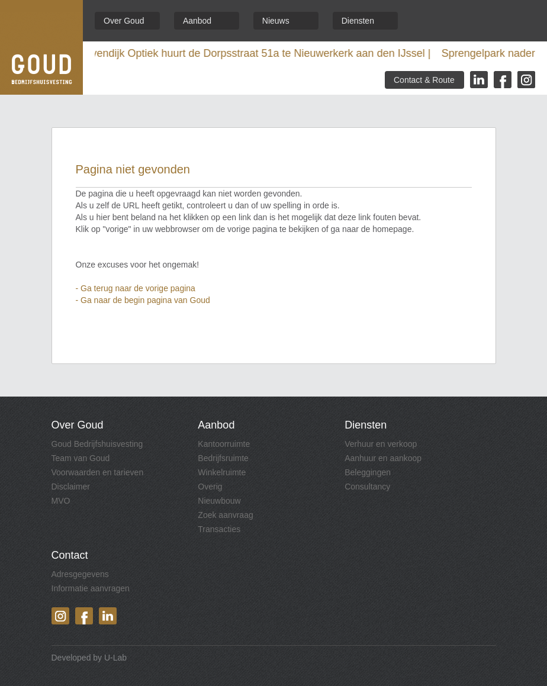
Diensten (358, 20)
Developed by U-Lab (89, 657)
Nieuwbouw (219, 500)
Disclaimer (71, 486)
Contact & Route (424, 80)
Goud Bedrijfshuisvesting (97, 444)
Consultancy (367, 486)
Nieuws (275, 20)
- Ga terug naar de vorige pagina (135, 288)
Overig (210, 486)
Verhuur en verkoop (381, 444)
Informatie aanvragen (91, 588)
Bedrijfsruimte (223, 458)
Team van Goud (81, 458)
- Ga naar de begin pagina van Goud (143, 300)
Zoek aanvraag (225, 515)
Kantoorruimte (224, 444)
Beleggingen (368, 472)
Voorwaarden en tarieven (98, 472)
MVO (61, 500)
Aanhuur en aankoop (383, 458)
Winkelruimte (222, 472)
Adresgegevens (80, 574)
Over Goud (124, 20)
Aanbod (197, 20)
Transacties (219, 529)
